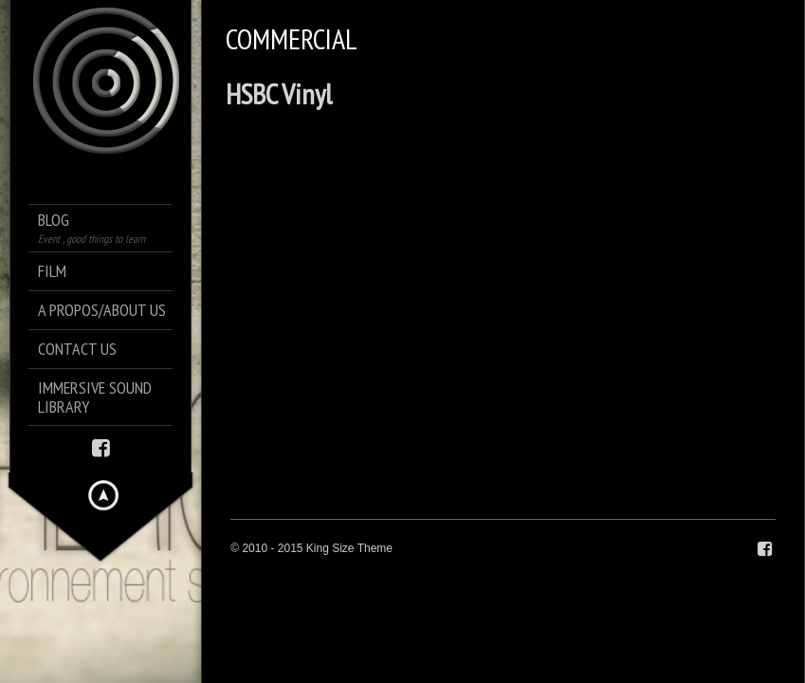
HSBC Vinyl (279, 93)
